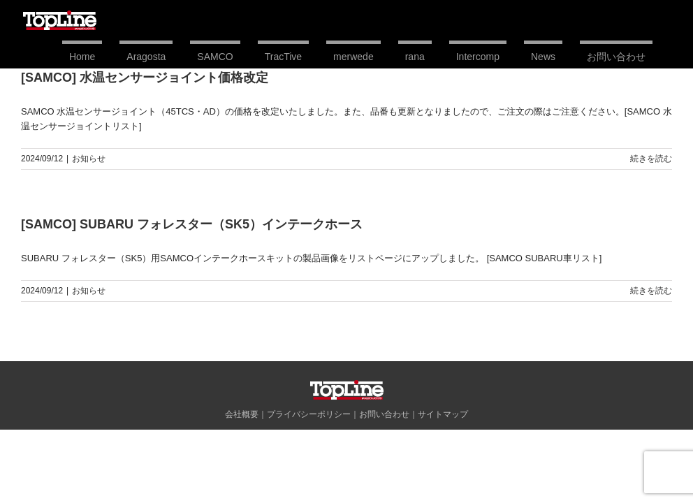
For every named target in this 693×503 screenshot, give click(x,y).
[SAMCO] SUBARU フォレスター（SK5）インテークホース (192, 224)
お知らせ (88, 158)
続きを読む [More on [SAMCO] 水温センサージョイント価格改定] (651, 158)
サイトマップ (443, 414)
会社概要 (241, 414)
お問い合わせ (384, 414)
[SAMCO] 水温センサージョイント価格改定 (144, 78)
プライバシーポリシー (309, 414)
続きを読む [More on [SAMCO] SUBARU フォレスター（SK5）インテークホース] (651, 291)
